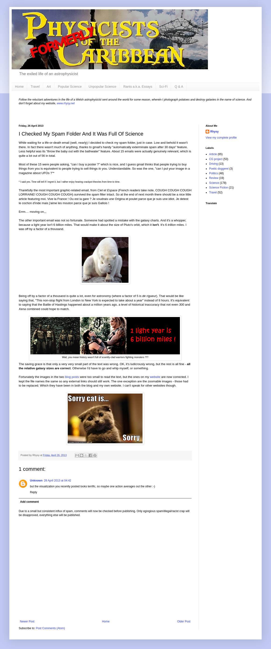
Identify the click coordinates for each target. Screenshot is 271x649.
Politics (213, 173)
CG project (215, 159)
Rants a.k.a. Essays (137, 86)
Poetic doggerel (218, 168)
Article (213, 154)
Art (49, 86)
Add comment (29, 501)
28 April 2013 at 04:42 (57, 480)
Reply (33, 492)
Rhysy (214, 131)
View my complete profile (221, 137)
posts (75, 377)
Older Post (183, 621)
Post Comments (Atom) (50, 628)
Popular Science (70, 86)
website (155, 377)
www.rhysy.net (66, 103)
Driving (213, 163)
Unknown (36, 480)
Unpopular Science (102, 86)
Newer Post (27, 621)
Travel (35, 86)
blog (68, 377)
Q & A (179, 86)
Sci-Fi (163, 86)
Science (214, 183)
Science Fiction (218, 187)
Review (213, 178)
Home (19, 86)
